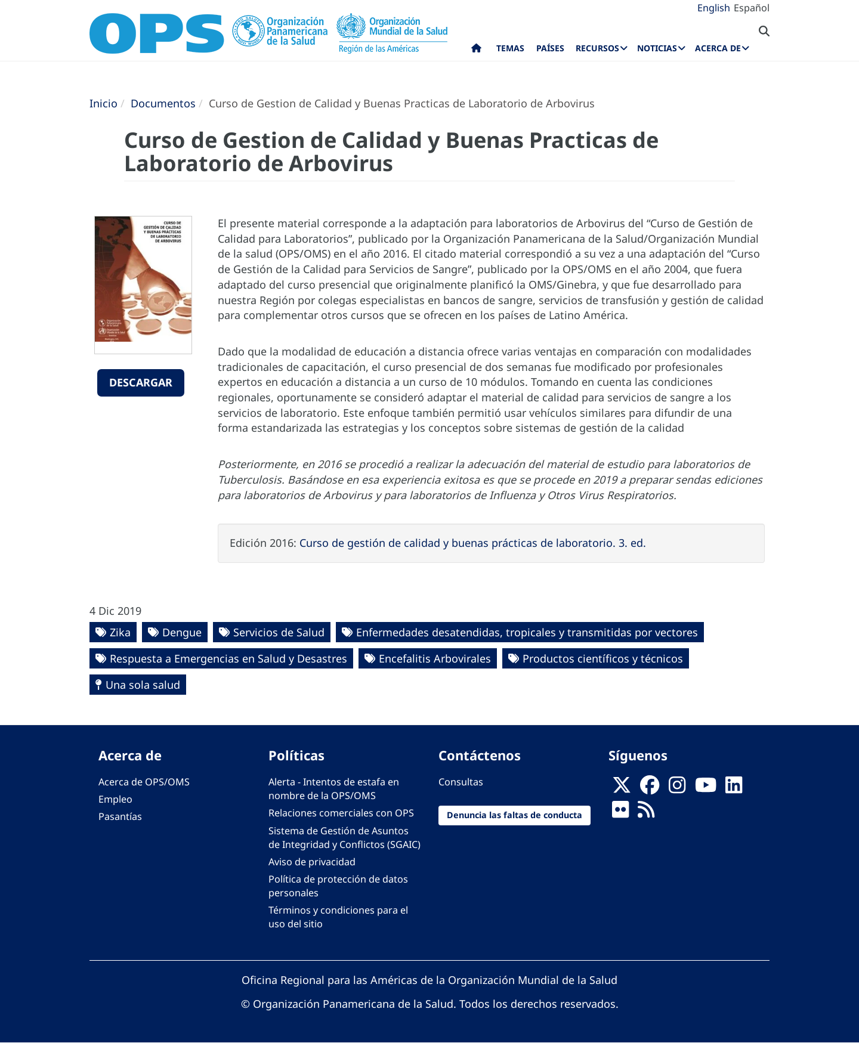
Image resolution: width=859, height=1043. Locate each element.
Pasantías (120, 816)
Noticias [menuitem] (657, 48)
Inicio (103, 103)
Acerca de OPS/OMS (144, 781)
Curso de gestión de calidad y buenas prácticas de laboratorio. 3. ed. (472, 543)
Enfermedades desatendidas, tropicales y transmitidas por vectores (527, 632)
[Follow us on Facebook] (649, 789)
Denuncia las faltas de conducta (514, 815)
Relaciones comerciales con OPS (341, 812)
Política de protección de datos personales (338, 885)
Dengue (182, 632)
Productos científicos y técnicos (603, 658)
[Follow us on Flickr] (620, 813)
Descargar (140, 382)
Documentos (163, 103)
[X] (621, 789)
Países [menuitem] (550, 48)
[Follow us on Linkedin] (733, 789)
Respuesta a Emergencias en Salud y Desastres (228, 658)
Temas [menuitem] (510, 48)
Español (752, 7)
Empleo (115, 799)
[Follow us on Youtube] (705, 789)
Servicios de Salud (279, 632)
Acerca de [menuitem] (718, 48)
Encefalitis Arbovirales (435, 658)
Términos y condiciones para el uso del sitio (338, 916)
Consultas (460, 781)
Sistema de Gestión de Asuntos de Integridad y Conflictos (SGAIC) (344, 837)
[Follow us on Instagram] (677, 789)
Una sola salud (143, 684)
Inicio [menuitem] (476, 51)
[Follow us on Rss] (646, 813)
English (713, 7)
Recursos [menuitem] (597, 48)
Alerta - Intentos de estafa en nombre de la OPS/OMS (333, 788)
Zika (120, 632)
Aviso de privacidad (312, 861)
